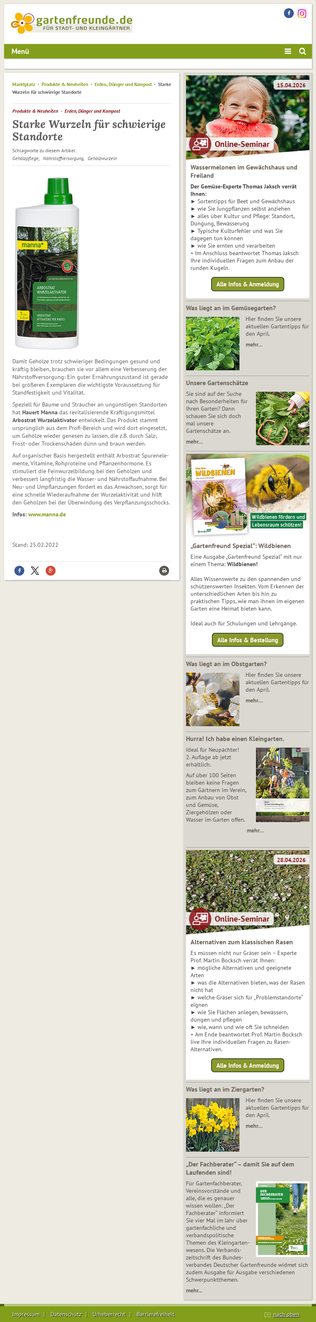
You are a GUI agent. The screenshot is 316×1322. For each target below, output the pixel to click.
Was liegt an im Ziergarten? (225, 1089)
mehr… (254, 344)
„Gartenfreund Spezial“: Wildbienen (241, 545)
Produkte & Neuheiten (65, 84)
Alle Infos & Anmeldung (247, 284)
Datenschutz (66, 1314)
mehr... (194, 1290)
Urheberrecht (109, 1314)
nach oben (286, 1314)
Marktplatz (23, 84)
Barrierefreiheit (155, 1314)
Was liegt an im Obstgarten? (226, 664)
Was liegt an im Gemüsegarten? (231, 308)
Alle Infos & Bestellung (247, 640)
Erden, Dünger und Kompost (123, 84)
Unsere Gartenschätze (217, 383)
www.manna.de (47, 514)
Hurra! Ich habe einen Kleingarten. (235, 738)
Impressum (26, 1314)
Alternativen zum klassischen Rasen (242, 942)
